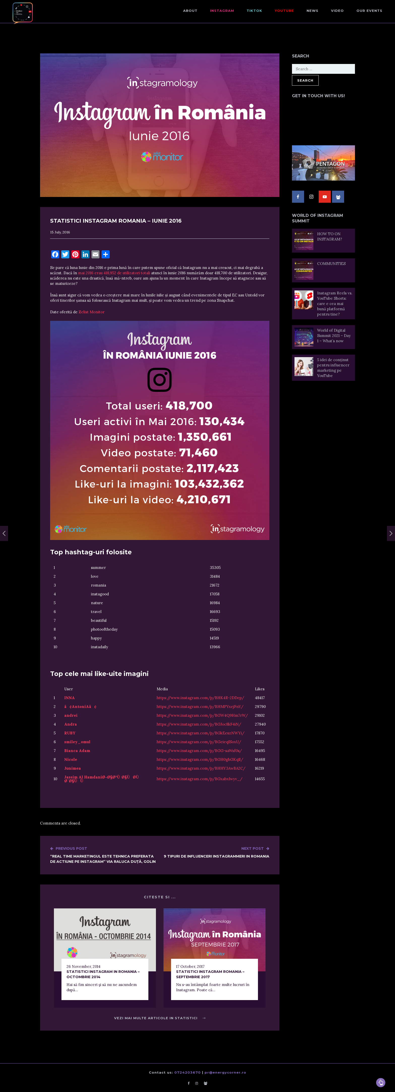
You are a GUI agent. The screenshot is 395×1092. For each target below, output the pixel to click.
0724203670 (187, 1072)
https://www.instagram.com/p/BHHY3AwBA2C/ (201, 768)
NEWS (312, 11)
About (190, 11)
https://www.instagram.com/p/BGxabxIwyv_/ (199, 778)
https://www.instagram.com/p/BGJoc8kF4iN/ (199, 724)
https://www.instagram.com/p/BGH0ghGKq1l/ (200, 759)
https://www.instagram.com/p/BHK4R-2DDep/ (200, 697)
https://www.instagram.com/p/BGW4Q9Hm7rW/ (202, 715)
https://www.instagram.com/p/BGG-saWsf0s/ (199, 750)
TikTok (254, 11)
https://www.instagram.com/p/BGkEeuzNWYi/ (200, 733)
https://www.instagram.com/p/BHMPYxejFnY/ (200, 706)
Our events (369, 11)
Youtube (284, 11)
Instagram (222, 11)
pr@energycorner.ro (225, 1072)
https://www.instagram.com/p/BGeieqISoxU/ (199, 741)
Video (337, 11)
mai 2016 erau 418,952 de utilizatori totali (114, 272)
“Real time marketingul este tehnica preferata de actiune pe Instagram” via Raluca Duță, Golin (105, 855)
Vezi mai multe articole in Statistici (160, 1018)
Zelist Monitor (92, 312)
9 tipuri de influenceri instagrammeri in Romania (216, 852)
